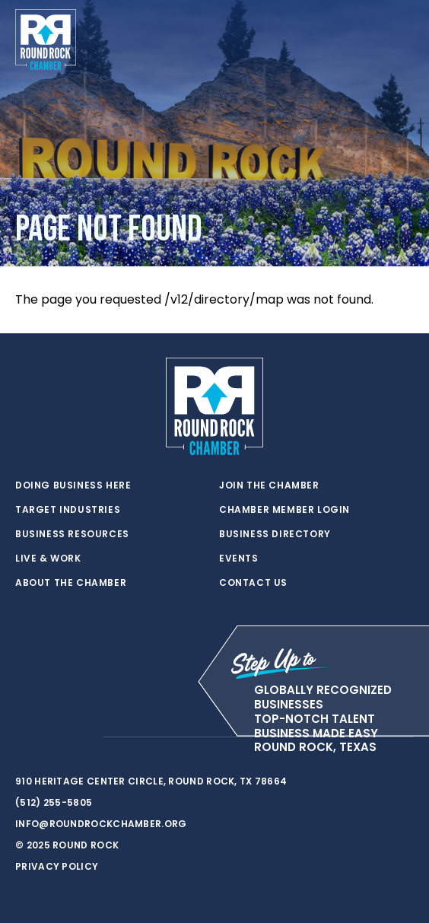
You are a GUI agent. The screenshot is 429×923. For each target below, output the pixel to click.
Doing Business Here (73, 485)
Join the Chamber (269, 485)
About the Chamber (70, 583)
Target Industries (67, 510)
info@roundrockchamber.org (101, 823)
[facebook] (53, 737)
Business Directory (275, 534)
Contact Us (253, 583)
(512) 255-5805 (53, 802)
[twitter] (22, 737)
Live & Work (48, 558)
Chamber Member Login (284, 510)
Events (239, 558)
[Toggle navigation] (401, 39)
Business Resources (72, 534)
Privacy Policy (56, 866)
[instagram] (83, 737)
